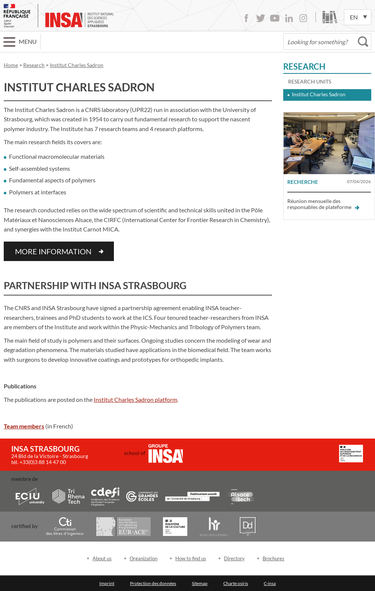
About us (102, 558)
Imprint (106, 583)
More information (53, 251)
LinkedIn (289, 18)
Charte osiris (235, 583)
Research (304, 66)
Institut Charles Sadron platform (135, 399)
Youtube (274, 18)
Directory (234, 558)
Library (330, 17)
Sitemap (200, 583)
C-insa (270, 583)
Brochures (273, 558)
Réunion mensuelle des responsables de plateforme (323, 204)
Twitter (260, 18)
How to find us (190, 558)
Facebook (246, 18)
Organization (143, 558)
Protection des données (153, 583)
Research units (309, 81)
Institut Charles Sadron (318, 94)
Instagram (303, 18)
